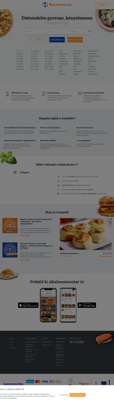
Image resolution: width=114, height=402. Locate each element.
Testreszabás (64, 395)
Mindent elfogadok (78, 395)
